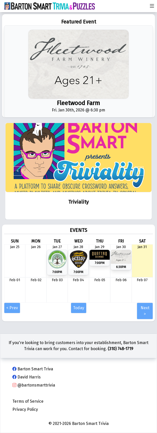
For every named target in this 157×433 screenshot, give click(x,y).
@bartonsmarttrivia (33, 385)
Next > (145, 310)
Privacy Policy (25, 409)
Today (78, 307)
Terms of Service (27, 401)
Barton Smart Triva (32, 369)
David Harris (26, 377)
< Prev (12, 307)
